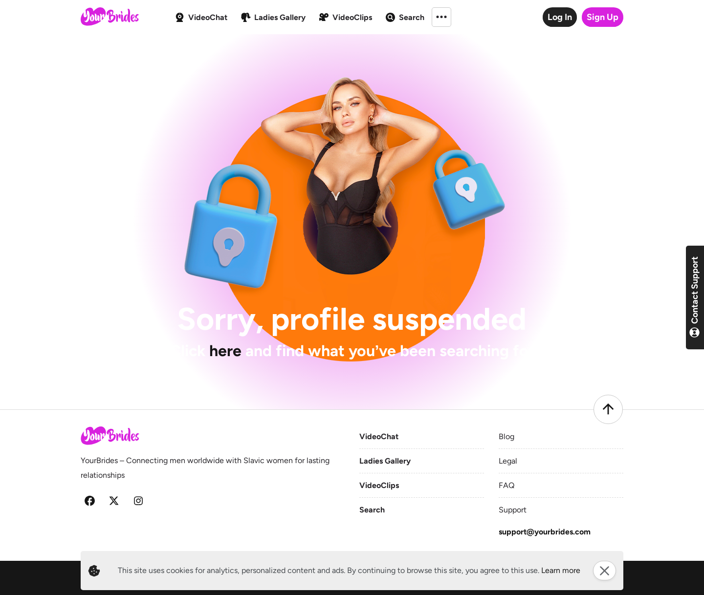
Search (372, 509)
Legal (508, 461)
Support (513, 509)
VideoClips (379, 485)
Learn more (560, 570)
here (225, 350)
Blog (506, 436)
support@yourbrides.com (545, 531)
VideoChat (378, 436)
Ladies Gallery (385, 461)
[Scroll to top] (608, 409)
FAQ (506, 485)
